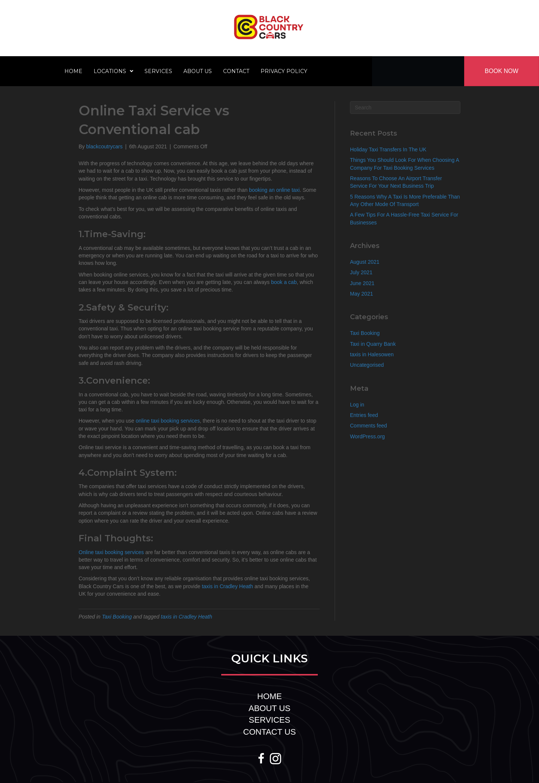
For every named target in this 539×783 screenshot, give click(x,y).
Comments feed (368, 426)
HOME (269, 696)
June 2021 (362, 283)
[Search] (405, 107)
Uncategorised (367, 365)
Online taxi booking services (111, 552)
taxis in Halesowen (372, 354)
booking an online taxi (274, 190)
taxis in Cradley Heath (227, 586)
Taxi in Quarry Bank (373, 344)
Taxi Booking (117, 617)
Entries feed (364, 415)
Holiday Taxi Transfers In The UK (388, 149)
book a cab (284, 282)
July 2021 (361, 272)
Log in (357, 405)
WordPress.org (367, 436)
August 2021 (365, 262)
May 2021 (361, 294)
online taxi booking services (168, 421)
